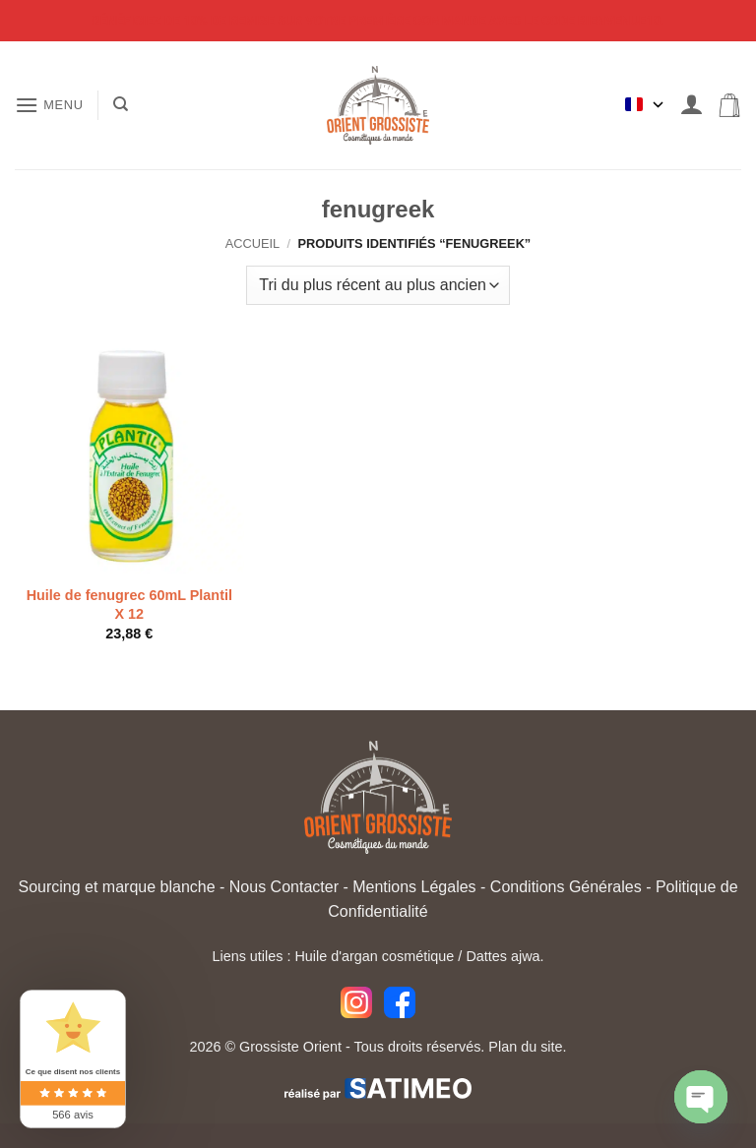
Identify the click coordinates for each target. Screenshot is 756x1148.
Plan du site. (527, 1047)
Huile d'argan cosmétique (374, 956)
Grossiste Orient (290, 1047)
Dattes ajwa (502, 956)
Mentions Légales (413, 886)
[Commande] (377, 285)
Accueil (252, 243)
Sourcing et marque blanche (116, 886)
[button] (49, 105)
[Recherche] (120, 104)
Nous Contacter (284, 886)
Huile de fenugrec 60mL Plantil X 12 (129, 604)
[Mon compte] (692, 105)
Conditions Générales (566, 886)
